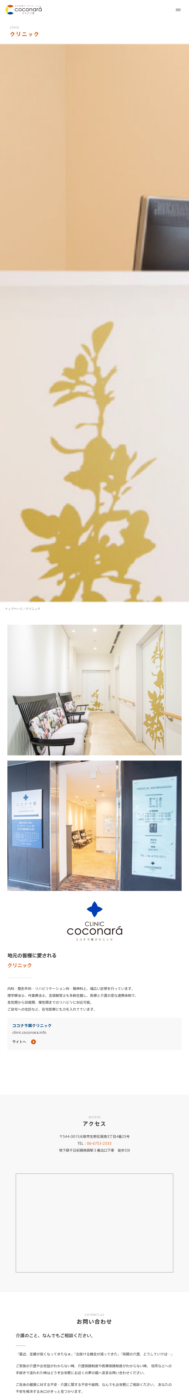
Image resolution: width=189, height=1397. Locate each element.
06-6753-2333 (99, 1143)
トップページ (14, 608)
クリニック (33, 608)
